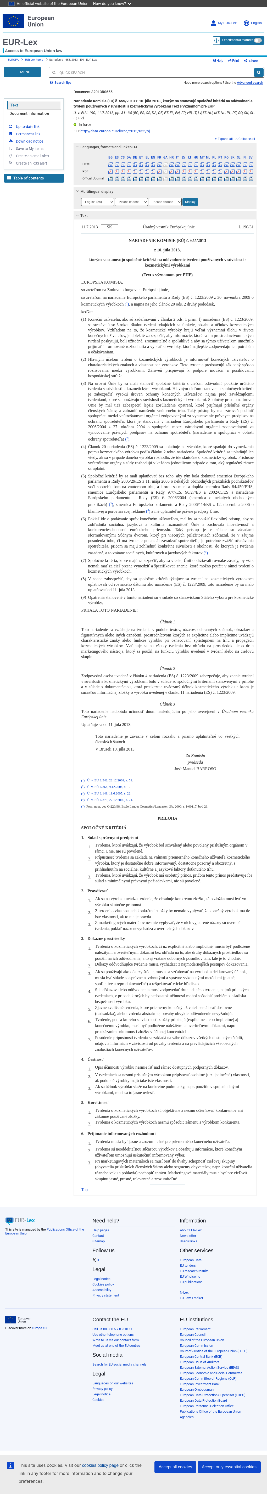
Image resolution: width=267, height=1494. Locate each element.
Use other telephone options (113, 1335)
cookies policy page (100, 1465)
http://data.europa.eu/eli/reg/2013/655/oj (115, 131)
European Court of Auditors (199, 1362)
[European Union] (18, 1320)
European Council (192, 1335)
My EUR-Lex (223, 23)
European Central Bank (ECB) (201, 1356)
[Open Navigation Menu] (22, 72)
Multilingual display (94, 191)
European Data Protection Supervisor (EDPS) (213, 1395)
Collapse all (245, 139)
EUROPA (13, 59)
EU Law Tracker (191, 1298)
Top (84, 1189)
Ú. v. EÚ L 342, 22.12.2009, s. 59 (109, 780)
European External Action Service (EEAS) (209, 1367)
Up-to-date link (24, 126)
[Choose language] (97, 202)
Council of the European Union (202, 1340)
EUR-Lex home (34, 59)
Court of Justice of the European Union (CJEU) (214, 1351)
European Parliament (195, 1329)
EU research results (194, 1271)
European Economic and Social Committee (211, 1373)
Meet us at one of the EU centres (116, 1346)
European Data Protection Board (203, 1400)
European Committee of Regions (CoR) (208, 1378)
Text (14, 105)
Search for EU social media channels (119, 1364)
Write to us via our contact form (115, 1340)
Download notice (25, 141)
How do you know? (112, 3)
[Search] (259, 72)
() (127, 304)
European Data (191, 1260)
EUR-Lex (20, 42)
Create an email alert (28, 155)
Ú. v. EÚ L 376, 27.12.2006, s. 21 (109, 800)
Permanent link (24, 133)
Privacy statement (105, 1295)
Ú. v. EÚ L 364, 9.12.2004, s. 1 (108, 787)
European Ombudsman (197, 1389)
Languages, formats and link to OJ (106, 147)
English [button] (252, 23)
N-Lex (184, 1292)
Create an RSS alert (27, 163)
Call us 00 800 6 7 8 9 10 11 (112, 1329)
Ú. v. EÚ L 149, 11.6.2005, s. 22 (108, 794)
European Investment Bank (200, 1384)
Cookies (98, 1400)
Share (251, 61)
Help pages (100, 1230)
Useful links (188, 1241)
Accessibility (101, 1290)
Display (190, 202)
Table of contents (25, 178)
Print (233, 61)
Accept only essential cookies (229, 1467)
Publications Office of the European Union (210, 1411)
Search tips (60, 82)
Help (218, 61)
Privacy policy (102, 1389)
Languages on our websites (112, 1383)
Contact (98, 1236)
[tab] (165, 147)
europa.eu (39, 1328)
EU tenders (188, 1265)
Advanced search (250, 82)
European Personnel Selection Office (207, 1406)
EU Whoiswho (190, 1276)
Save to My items (25, 148)
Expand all (224, 139)
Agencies (187, 1417)
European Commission (196, 1346)
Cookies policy (103, 1284)
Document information (29, 113)
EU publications (191, 1282)
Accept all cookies (175, 1467)
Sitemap (98, 1241)
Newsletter (188, 1236)
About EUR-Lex (191, 1230)
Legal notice (101, 1279)
